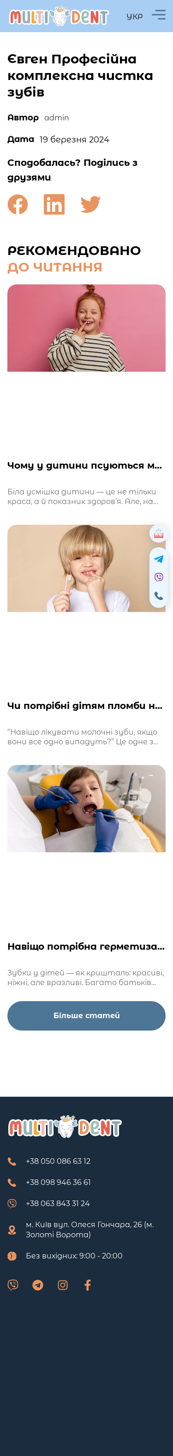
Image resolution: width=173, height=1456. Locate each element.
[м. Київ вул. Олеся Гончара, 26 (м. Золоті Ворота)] (86, 1373)
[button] (17, 204)
